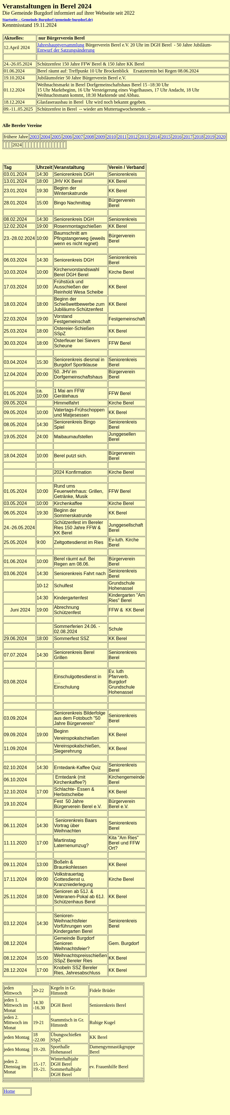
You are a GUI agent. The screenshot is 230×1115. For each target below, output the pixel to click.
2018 (198, 136)
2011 (122, 136)
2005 (56, 136)
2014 (154, 136)
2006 (67, 136)
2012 (133, 136)
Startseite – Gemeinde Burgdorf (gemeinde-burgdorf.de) (47, 19)
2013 (144, 136)
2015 (165, 136)
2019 (209, 136)
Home (9, 1091)
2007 (78, 136)
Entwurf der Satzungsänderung (65, 50)
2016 (176, 136)
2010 (111, 136)
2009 (100, 136)
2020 (220, 136)
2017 (187, 136)
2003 (34, 136)
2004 (45, 136)
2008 (89, 136)
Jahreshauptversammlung (60, 44)
